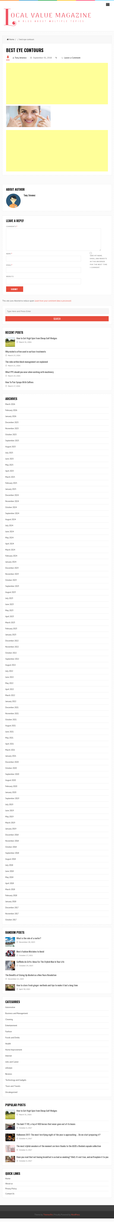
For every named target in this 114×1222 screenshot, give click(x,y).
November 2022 (12, 650)
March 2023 (10, 626)
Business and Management (16, 1017)
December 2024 (12, 498)
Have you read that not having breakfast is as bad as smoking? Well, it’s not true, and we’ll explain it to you (62, 1160)
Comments (11, 226)
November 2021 (12, 717)
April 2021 (9, 747)
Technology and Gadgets (15, 1083)
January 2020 (10, 796)
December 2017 (12, 911)
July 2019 (9, 808)
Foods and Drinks (12, 1041)
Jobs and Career (12, 1065)
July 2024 (9, 529)
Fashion (8, 1035)
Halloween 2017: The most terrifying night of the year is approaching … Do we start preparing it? (58, 1138)
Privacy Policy (11, 1192)
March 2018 (10, 893)
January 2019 (10, 832)
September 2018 (12, 856)
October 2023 (11, 583)
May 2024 (9, 541)
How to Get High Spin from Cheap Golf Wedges (36, 341)
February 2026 (11, 414)
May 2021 (9, 741)
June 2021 (9, 735)
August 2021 (10, 729)
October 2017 (11, 923)
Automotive (10, 1011)
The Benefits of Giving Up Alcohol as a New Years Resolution (30, 978)
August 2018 (10, 862)
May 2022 (9, 686)
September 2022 (12, 662)
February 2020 (11, 790)
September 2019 (12, 802)
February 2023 (11, 632)
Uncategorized (11, 1095)
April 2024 (9, 547)
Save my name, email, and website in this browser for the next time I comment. (98, 265)
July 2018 (9, 868)
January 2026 (10, 420)
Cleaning (9, 1023)
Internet (8, 1059)
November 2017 (12, 917)
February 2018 (11, 899)
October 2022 (11, 656)
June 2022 (9, 680)
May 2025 (9, 468)
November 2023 (12, 577)
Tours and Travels (12, 1089)
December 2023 (12, 571)
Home (10, 39)
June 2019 (9, 814)
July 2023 (9, 602)
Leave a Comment (72, 57)
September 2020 (12, 777)
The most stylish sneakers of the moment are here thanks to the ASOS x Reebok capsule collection (58, 1149)
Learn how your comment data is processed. (53, 304)
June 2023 (9, 608)
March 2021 (10, 753)
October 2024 (11, 511)
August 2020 (10, 784)
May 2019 (9, 820)
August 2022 (10, 668)
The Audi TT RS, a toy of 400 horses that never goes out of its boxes (45, 1127)
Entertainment (11, 1029)
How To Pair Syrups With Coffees (19, 385)
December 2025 (12, 426)
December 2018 (12, 838)
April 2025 (9, 474)
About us (9, 1187)
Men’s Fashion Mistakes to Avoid (30, 955)
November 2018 (12, 844)
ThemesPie (48, 1218)
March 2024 (10, 553)
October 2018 (11, 850)
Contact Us (9, 1197)
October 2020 (11, 771)
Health (8, 1047)
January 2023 (10, 638)
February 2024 (11, 559)
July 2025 (9, 456)
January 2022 (10, 705)
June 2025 (9, 462)
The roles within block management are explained (26, 365)
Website (10, 280)
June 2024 (9, 535)
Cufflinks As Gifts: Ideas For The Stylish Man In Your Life (40, 965)
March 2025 (10, 480)
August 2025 (10, 450)
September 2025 (12, 444)
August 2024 (10, 523)
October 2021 (11, 723)
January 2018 (10, 905)
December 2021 (12, 711)
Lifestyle (8, 1071)
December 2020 (12, 765)
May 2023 (9, 614)
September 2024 (12, 517)
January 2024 (10, 565)
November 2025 (12, 432)
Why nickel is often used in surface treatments (25, 355)
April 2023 (9, 620)
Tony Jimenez (21, 57)
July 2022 (9, 674)
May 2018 (9, 881)
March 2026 (10, 407)
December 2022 (12, 644)
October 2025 (11, 438)
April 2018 (9, 887)
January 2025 (10, 492)
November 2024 (12, 505)
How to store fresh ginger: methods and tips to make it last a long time (47, 988)
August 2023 (10, 596)
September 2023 (12, 589)
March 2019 (10, 826)
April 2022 (9, 693)
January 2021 (10, 759)
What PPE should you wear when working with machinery (29, 375)
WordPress (75, 1218)
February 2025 (11, 486)
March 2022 (10, 699)
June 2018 (9, 874)
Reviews (8, 1077)
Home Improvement (13, 1053)
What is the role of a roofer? (28, 941)
